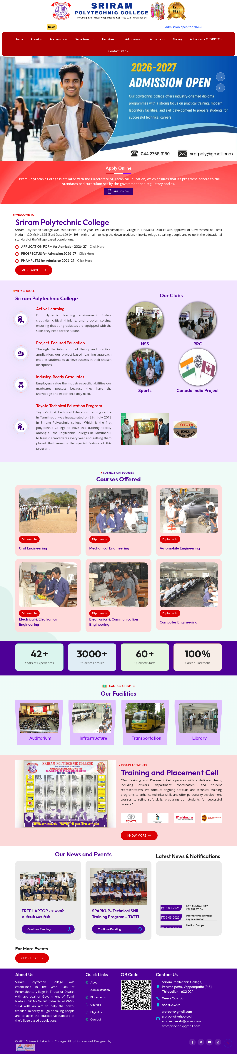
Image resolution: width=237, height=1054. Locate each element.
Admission (134, 39)
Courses (95, 1004)
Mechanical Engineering (109, 548)
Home (19, 39)
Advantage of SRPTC (206, 39)
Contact (95, 1019)
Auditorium (40, 738)
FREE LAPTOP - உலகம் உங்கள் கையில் (43, 913)
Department (85, 39)
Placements (98, 997)
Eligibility (96, 1012)
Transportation (146, 738)
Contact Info (118, 51)
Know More (139, 835)
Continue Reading (49, 929)
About (36, 39)
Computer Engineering (178, 622)
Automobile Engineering (180, 548)
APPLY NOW (118, 191)
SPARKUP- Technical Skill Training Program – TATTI (115, 913)
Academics (58, 39)
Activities (158, 39)
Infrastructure (93, 738)
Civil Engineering (33, 548)
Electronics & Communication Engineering (113, 622)
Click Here (96, 246)
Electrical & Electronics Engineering (38, 622)
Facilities (110, 39)
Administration (100, 990)
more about (33, 270)
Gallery (178, 39)
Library (199, 738)
